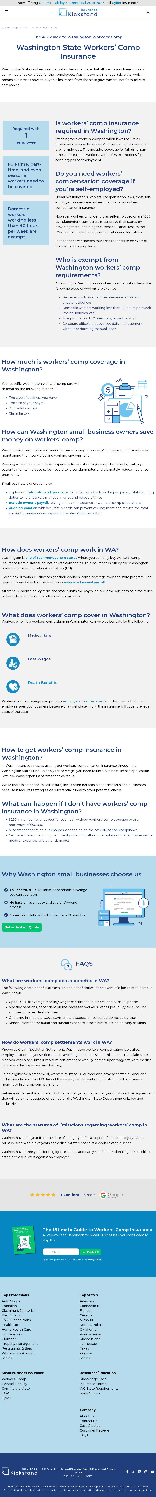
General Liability (52, 3)
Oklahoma (88, 1330)
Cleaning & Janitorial (18, 1311)
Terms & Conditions (93, 1469)
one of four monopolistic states (51, 558)
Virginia (86, 1353)
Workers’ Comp (14, 1379)
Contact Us (88, 1421)
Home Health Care (16, 1330)
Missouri (87, 1320)
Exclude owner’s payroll (28, 503)
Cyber (116, 3)
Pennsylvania (90, 1334)
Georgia (86, 1315)
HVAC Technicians (16, 1320)
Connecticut (89, 1306)
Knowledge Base (93, 1379)
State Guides (90, 1393)
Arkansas (87, 1301)
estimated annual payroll (84, 582)
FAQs (84, 1435)
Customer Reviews (95, 1430)
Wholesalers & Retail (18, 1353)
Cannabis (9, 1306)
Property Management (20, 1344)
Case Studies (90, 1426)
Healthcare (10, 1325)
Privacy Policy (93, 1259)
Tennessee (88, 1344)
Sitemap (76, 1469)
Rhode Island (90, 1339)
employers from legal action (86, 701)
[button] (148, 12)
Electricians (11, 1315)
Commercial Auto (80, 3)
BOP (100, 3)
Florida (85, 1311)
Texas (84, 1348)
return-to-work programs (48, 492)
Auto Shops (11, 1301)
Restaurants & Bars (17, 1348)
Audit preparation (23, 508)
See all (7, 1358)
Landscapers (12, 1334)
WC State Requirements (99, 1389)
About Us (87, 1416)
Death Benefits (42, 682)
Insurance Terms (93, 1384)
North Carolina (91, 1325)
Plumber (9, 1339)
